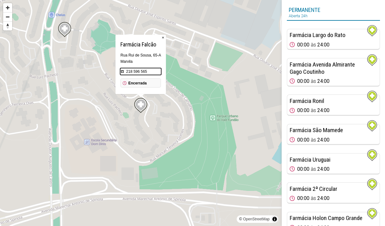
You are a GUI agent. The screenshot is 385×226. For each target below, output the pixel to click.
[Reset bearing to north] (7, 25)
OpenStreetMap (256, 219)
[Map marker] (140, 105)
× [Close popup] (163, 37)
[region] (141, 113)
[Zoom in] (7, 7)
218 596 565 (136, 71)
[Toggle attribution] (274, 219)
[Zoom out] (7, 16)
